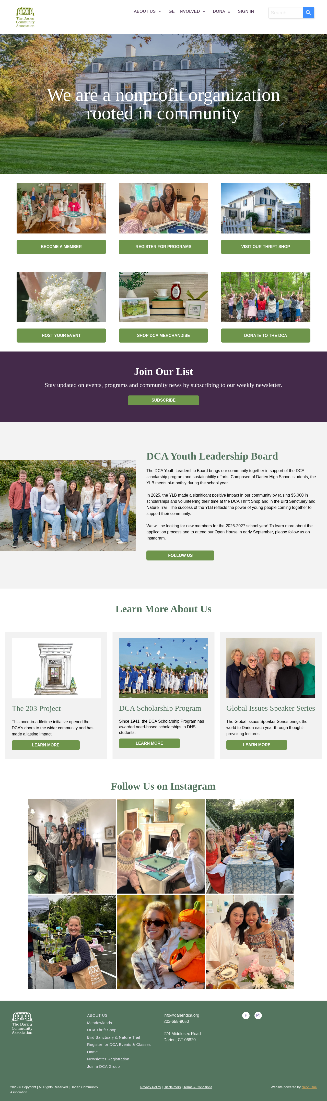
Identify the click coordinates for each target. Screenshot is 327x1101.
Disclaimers (172, 1087)
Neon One (309, 1087)
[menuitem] (147, 11)
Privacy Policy (150, 1087)
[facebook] (246, 1016)
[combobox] (285, 12)
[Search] (308, 12)
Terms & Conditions (197, 1087)
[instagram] (258, 1016)
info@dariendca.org (181, 1015)
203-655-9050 (176, 1021)
